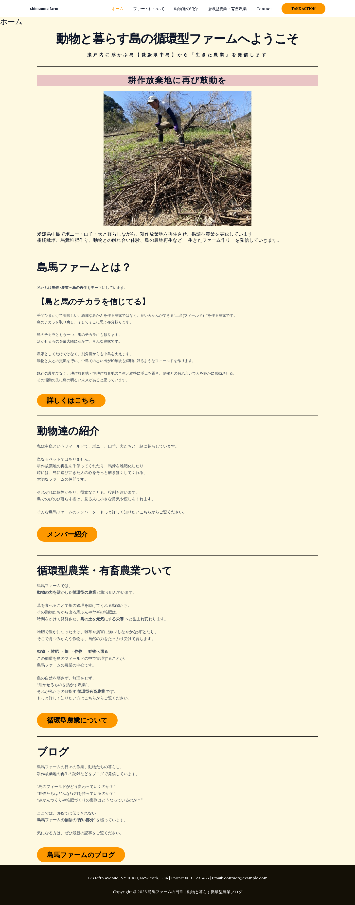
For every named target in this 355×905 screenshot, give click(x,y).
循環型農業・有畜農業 (229, 8)
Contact (265, 8)
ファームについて (154, 8)
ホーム (125, 8)
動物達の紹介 (190, 8)
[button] (303, 8)
